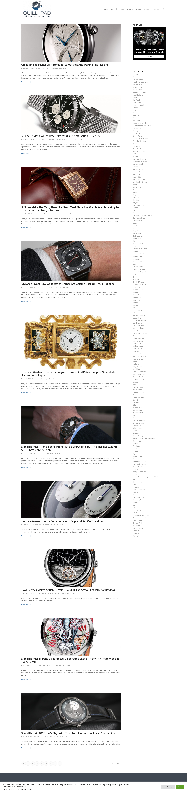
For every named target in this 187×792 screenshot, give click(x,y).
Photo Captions (138, 497)
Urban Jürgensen (139, 456)
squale (135, 74)
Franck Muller (137, 261)
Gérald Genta (138, 267)
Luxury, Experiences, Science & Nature (146, 477)
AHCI (134, 154)
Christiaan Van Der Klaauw (142, 215)
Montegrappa (138, 528)
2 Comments (35, 68)
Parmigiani (136, 384)
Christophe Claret (139, 218)
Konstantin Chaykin (140, 333)
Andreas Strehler (139, 164)
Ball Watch (136, 100)
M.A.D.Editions (138, 95)
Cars (134, 484)
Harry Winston (138, 297)
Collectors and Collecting (141, 123)
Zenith (135, 474)
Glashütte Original (139, 272)
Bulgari (135, 202)
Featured (136, 533)
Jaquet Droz (137, 318)
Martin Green (66, 287)
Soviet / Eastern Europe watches (144, 438)
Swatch (135, 97)
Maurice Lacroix (138, 359)
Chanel (135, 210)
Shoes (135, 505)
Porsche (136, 487)
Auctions (136, 115)
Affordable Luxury (139, 92)
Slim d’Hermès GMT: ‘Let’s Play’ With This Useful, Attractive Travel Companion (68, 733)
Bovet (135, 192)
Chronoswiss (137, 220)
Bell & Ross (137, 187)
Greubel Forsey (138, 282)
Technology (137, 510)
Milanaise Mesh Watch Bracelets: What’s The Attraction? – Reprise (61, 136)
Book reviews (138, 482)
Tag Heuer (136, 446)
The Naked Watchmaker (141, 138)
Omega (135, 382)
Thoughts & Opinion (140, 141)
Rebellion (136, 400)
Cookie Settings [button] (167, 787)
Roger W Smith (138, 413)
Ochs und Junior (138, 377)
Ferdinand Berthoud (140, 254)
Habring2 (136, 292)
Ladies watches (59, 379)
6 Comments (35, 139)
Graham (136, 279)
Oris (134, 110)
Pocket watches (138, 397)
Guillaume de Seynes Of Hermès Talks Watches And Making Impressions (64, 64)
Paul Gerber (137, 390)
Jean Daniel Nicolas (140, 320)
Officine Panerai (138, 379)
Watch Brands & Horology (50, 139)
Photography (137, 500)
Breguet (46, 379)
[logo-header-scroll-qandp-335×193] (36, 9)
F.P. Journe (136, 259)
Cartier (135, 208)
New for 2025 (137, 85)
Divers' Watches (138, 243)
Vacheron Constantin (140, 461)
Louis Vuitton (137, 351)
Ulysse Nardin (138, 454)
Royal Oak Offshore (140, 182)
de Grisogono (138, 236)
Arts (44, 665)
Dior (134, 241)
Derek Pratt (137, 238)
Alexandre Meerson (140, 161)
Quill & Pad (137, 133)
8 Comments (37, 524)
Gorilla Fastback (138, 105)
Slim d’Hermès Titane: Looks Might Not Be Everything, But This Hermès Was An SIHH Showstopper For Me (69, 448)
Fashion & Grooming (49, 214)
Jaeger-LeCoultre (67, 214)
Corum (135, 226)
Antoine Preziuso (139, 172)
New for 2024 (137, 87)
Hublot (135, 305)
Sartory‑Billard (138, 79)
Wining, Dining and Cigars (142, 515)
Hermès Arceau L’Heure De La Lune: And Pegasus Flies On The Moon (62, 521)
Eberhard (136, 246)
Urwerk (135, 459)
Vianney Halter (138, 466)
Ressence (136, 402)
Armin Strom (137, 174)
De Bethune (137, 233)
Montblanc (136, 369)
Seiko (135, 431)
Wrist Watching (138, 149)
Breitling (136, 200)
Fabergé (136, 251)
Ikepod (135, 108)
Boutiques (136, 120)
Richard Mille (137, 408)
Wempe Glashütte (139, 472)
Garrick (135, 264)
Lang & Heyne (138, 341)
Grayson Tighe (138, 523)
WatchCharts (137, 146)
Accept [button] (180, 787)
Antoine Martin (138, 169)
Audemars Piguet (139, 179)
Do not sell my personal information (17, 789)
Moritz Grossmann (139, 372)
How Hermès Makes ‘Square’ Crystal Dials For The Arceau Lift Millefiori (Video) (68, 590)
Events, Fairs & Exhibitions (142, 126)
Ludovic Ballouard (139, 354)
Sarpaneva (137, 425)
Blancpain (136, 190)
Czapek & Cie (137, 231)
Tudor (135, 449)
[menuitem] (110, 9)
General (136, 531)
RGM (134, 405)
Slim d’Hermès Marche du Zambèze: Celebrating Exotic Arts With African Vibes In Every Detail (70, 660)
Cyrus (135, 228)
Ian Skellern (56, 453)
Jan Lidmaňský (80, 214)
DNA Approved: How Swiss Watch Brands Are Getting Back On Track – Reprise (68, 284)
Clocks (135, 223)
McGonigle (136, 364)
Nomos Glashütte (139, 374)
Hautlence (136, 300)
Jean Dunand (137, 323)
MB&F (135, 361)
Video (55, 593)
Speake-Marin (138, 441)
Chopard (136, 213)
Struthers (136, 443)
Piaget (135, 395)
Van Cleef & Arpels (139, 464)
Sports (135, 507)
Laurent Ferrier (138, 343)
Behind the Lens (138, 118)
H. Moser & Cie (138, 290)
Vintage (135, 469)
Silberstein (136, 433)
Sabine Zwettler (66, 665)
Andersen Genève (139, 159)
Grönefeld (136, 287)
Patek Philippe (138, 387)
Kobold (135, 331)
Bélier (135, 185)
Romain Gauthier (139, 420)
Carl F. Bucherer (138, 205)
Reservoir (136, 113)
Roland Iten (137, 415)
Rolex (135, 418)
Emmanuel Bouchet (140, 249)
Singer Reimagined (139, 436)
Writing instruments (140, 518)
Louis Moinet (137, 349)
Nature (135, 495)
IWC (57, 287)
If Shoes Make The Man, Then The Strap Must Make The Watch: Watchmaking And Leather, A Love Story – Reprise (70, 209)
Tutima (135, 451)
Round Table (137, 136)
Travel (135, 513)
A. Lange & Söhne (139, 151)
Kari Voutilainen (138, 325)
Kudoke (135, 336)
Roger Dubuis (138, 410)
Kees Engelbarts (139, 328)
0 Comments (35, 214)
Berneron (136, 77)
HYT (134, 308)
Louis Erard (137, 103)
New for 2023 (137, 90)
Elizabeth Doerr (62, 68)
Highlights (45, 68)
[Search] (163, 9)
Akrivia (135, 156)
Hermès (51, 68)
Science (135, 502)
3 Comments (36, 453)
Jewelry (135, 492)
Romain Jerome (138, 423)
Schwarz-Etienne (139, 428)
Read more (26, 82)
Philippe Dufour (138, 392)
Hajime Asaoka (138, 295)
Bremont (136, 197)
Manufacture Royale (140, 356)
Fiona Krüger (137, 256)
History (135, 131)
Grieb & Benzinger (139, 284)
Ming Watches (138, 367)
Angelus (136, 167)
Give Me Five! (137, 128)
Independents (138, 310)
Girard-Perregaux (139, 269)
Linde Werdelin (138, 346)
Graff (135, 277)
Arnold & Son (137, 177)
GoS (134, 274)
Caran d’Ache (137, 520)
